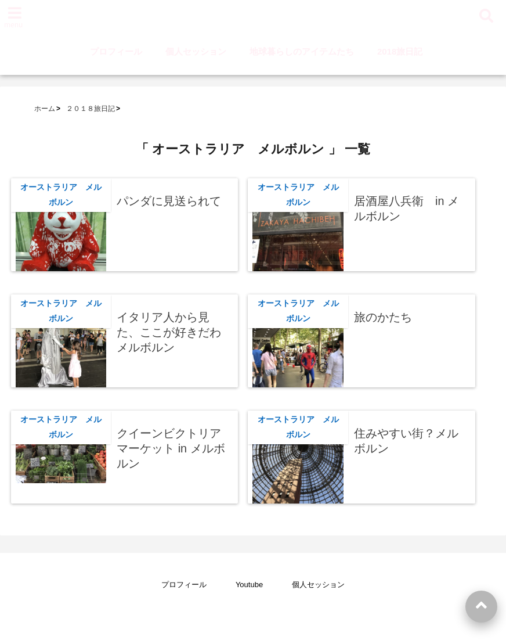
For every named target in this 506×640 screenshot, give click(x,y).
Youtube (249, 584)
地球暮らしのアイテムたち (302, 51)
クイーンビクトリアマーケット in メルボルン (171, 448)
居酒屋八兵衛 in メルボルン (406, 208)
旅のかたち (383, 317)
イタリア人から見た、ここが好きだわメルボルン (169, 332)
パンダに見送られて (169, 201)
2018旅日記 (399, 51)
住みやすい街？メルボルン (406, 441)
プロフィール (116, 51)
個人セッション (195, 51)
